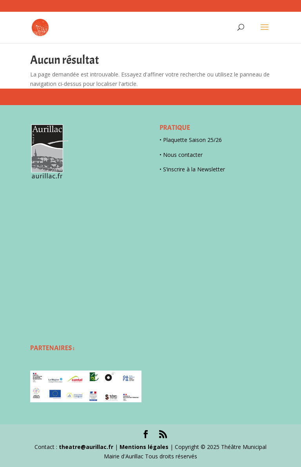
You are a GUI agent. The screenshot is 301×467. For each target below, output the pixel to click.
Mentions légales (144, 447)
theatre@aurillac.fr (86, 447)
